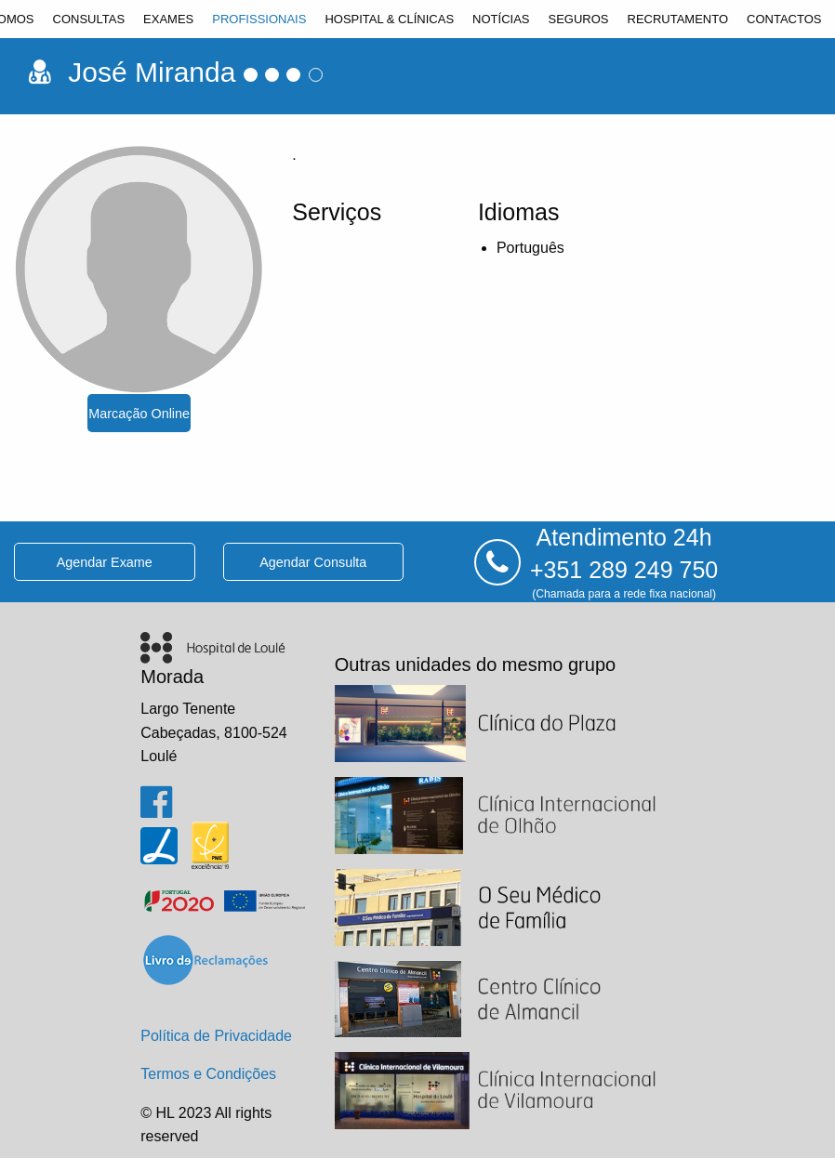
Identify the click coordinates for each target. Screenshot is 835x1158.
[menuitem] (89, 19)
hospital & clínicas (389, 19)
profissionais (259, 19)
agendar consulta (312, 562)
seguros (578, 19)
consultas (89, 19)
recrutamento (678, 19)
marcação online (139, 413)
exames (168, 19)
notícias (500, 19)
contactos (784, 19)
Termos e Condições (208, 1074)
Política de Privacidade (216, 1036)
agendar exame (104, 562)
